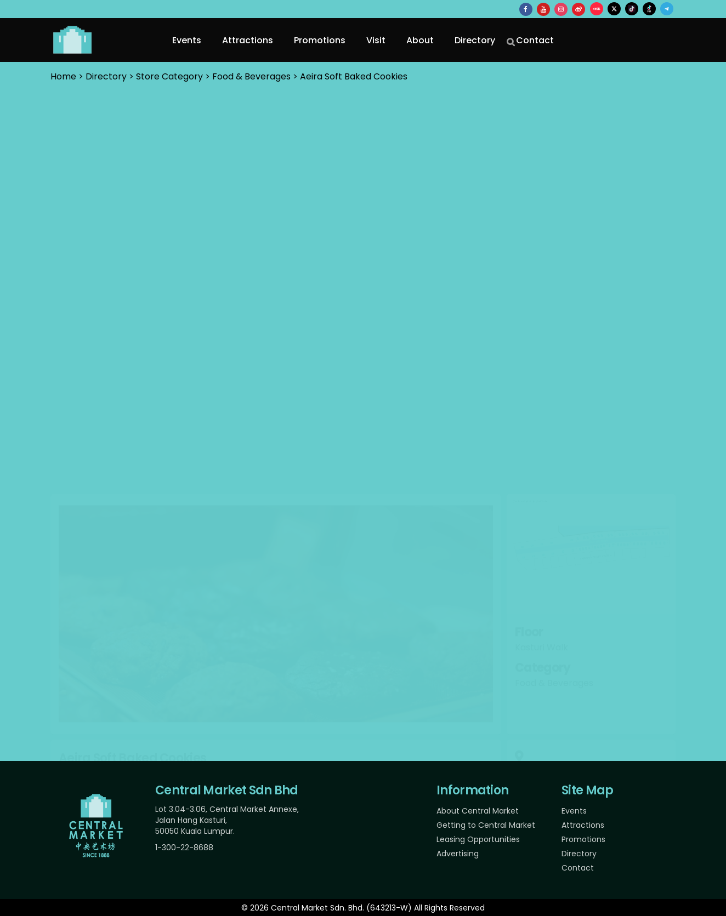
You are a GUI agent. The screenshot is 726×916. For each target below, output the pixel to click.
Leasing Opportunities (478, 839)
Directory (579, 853)
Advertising (457, 853)
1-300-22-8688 (184, 847)
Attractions (582, 825)
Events (574, 810)
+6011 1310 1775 (542, 603)
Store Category (169, 76)
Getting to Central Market (485, 825)
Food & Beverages (251, 76)
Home (63, 76)
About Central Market (477, 810)
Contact (577, 867)
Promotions (583, 839)
